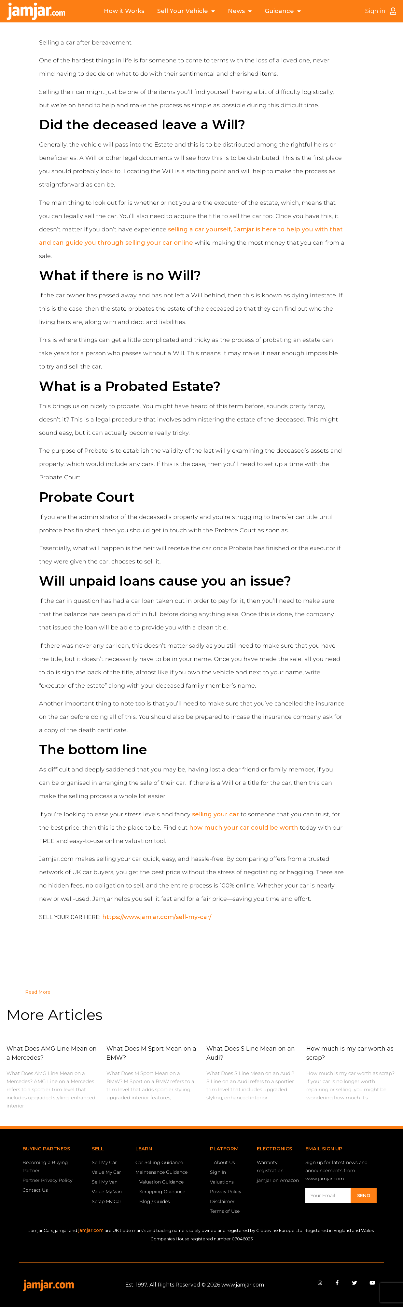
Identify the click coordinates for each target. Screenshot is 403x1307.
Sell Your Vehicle (186, 11)
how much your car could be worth (244, 827)
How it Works (124, 11)
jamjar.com (91, 1230)
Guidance (283, 11)
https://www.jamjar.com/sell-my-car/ (156, 917)
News (240, 11)
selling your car (215, 814)
